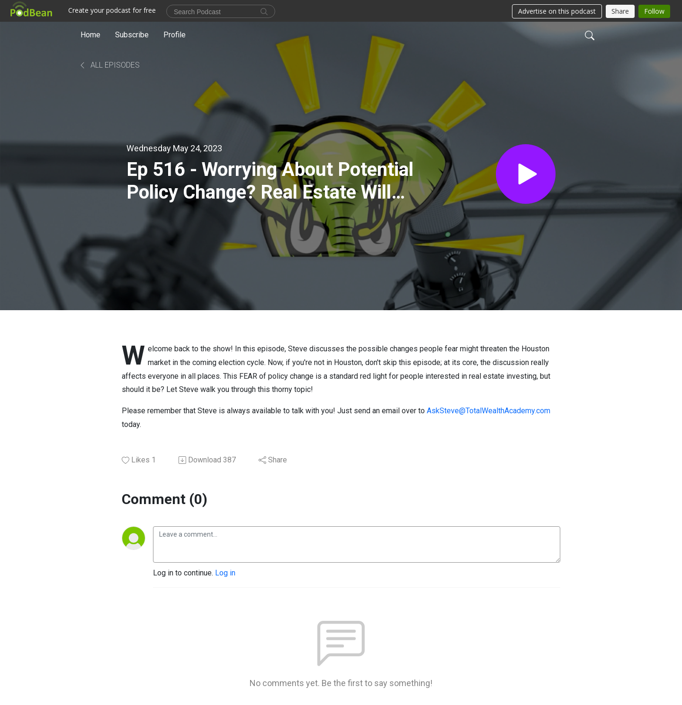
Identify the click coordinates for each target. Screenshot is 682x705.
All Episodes (109, 65)
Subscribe (132, 34)
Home (90, 34)
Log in (225, 572)
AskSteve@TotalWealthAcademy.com (488, 410)
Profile (174, 34)
